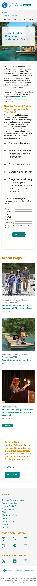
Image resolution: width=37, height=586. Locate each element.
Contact (5, 524)
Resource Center (7, 12)
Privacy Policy (8, 521)
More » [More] (7, 425)
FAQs (4, 518)
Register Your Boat (10, 503)
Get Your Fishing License (13, 500)
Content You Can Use (9, 16)
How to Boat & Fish (10, 506)
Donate (5, 528)
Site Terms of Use (9, 515)
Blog (4, 512)
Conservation (8, 509)
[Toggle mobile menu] (34, 5)
